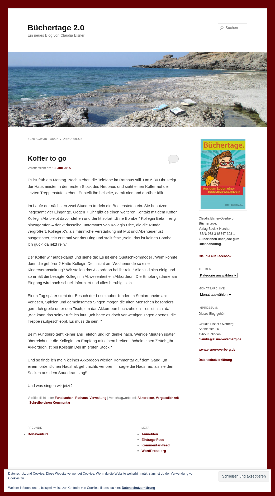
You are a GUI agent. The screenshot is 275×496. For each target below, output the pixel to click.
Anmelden (149, 434)
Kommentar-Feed (155, 445)
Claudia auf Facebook (215, 256)
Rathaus (81, 398)
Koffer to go (47, 158)
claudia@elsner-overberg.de (220, 339)
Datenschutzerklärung (215, 360)
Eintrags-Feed (152, 440)
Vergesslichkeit (167, 398)
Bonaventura (38, 434)
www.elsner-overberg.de (217, 349)
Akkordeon (146, 398)
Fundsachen (64, 398)
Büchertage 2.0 (56, 27)
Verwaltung (97, 398)
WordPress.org (153, 451)
